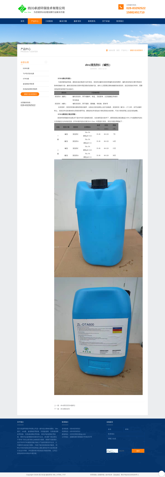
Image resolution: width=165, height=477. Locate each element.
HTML (59, 475)
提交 (138, 451)
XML (54, 475)
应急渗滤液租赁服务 (30, 89)
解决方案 (63, 21)
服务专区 (77, 21)
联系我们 (120, 21)
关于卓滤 (106, 21)
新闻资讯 (91, 21)
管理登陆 (93, 475)
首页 (22, 21)
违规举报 (101, 475)
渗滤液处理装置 (28, 84)
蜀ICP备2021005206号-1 (130, 475)
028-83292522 (136, 8)
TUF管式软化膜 (28, 73)
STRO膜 (26, 79)
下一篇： (62, 409)
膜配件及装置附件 (136, 50)
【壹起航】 (117, 475)
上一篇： (64, 405)
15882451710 (135, 12)
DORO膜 (26, 68)
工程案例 (49, 21)
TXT (64, 475)
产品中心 (34, 21)
